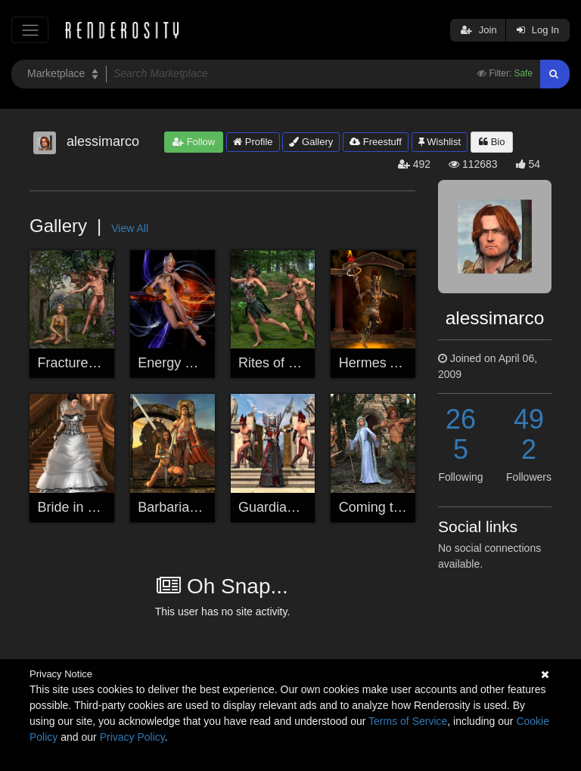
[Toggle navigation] (29, 30)
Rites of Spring (283, 362)
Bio (492, 141)
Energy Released (190, 362)
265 (461, 434)
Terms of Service (407, 721)
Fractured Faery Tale (100, 362)
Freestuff (376, 141)
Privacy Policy (132, 737)
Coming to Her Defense (410, 507)
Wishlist (439, 141)
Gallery (311, 141)
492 (529, 434)
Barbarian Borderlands (206, 507)
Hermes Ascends (390, 362)
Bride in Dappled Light (105, 507)
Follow (193, 141)
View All (129, 228)
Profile (252, 141)
